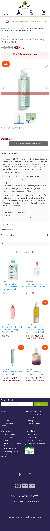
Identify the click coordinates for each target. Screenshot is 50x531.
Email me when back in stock (29, 143)
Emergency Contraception (11, 443)
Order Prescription (9, 446)
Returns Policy (31, 418)
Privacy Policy (31, 434)
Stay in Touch (7, 400)
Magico (17, 517)
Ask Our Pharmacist (9, 434)
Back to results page (11, 244)
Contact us (6, 421)
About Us (5, 415)
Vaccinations (7, 440)
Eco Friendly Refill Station (11, 452)
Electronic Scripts (8, 449)
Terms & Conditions (33, 440)
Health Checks (7, 437)
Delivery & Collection (34, 415)
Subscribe (41, 404)
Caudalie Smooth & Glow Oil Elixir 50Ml (35, 373)
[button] (47, 66)
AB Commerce (36, 517)
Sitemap (29, 421)
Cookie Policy (31, 437)
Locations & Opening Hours (12, 418)
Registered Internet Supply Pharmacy (35, 444)
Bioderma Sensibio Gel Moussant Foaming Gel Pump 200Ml (12, 329)
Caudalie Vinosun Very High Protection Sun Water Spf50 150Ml (35, 329)
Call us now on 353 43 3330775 (25, 496)
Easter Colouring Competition (8, 424)
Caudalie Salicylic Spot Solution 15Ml (12, 373)
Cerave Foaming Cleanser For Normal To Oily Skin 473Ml (12, 286)
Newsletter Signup (32, 423)
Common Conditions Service (10, 455)
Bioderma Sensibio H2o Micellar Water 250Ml (36, 285)
